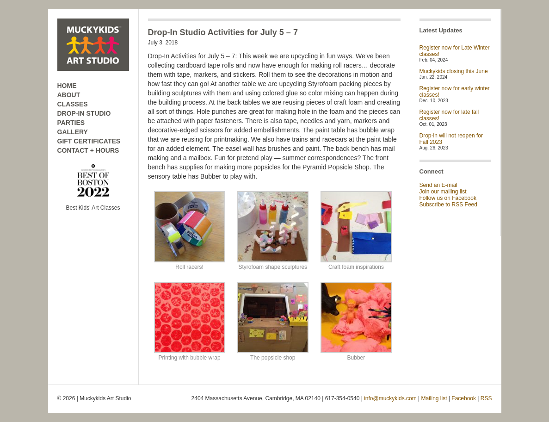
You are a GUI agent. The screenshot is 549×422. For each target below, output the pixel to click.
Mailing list (434, 398)
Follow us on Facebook (447, 198)
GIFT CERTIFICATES (89, 141)
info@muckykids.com (390, 398)
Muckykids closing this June (453, 71)
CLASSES (72, 104)
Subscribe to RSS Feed (448, 204)
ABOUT (68, 95)
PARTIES (71, 122)
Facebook (463, 398)
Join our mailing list (443, 191)
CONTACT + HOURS (88, 150)
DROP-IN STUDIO (84, 113)
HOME (67, 85)
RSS (486, 398)
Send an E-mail (438, 185)
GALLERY (72, 132)
